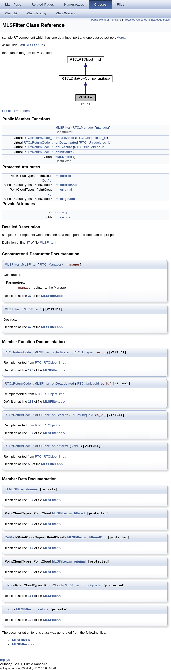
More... (122, 37)
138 (30, 620)
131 (30, 401)
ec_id (103, 138)
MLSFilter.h (33, 45)
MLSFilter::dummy (23, 489)
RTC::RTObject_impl (50, 362)
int (51, 212)
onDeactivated (66, 142)
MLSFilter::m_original (69, 562)
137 (30, 433)
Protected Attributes (135, 19)
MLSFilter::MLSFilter (21, 264)
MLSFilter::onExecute (51, 415)
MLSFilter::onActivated (52, 352)
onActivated (64, 138)
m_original (63, 189)
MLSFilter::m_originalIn (83, 585)
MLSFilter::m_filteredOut (86, 537)
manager (102, 127)
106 (30, 572)
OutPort (47, 180)
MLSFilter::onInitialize (51, 446)
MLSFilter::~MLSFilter (22, 309)
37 (28, 242)
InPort (49, 194)
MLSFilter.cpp (52, 296)
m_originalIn (65, 199)
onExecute (63, 147)
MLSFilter (62, 127)
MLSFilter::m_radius (32, 609)
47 (29, 327)
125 (30, 370)
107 (30, 524)
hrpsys (5, 660)
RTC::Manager (83, 127)
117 (30, 548)
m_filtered (63, 176)
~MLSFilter (63, 157)
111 (30, 596)
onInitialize (63, 152)
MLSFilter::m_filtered (68, 513)
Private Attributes (159, 19)
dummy (61, 212)
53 (29, 464)
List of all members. (16, 111)
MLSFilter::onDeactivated (54, 383)
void (75, 446)
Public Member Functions (106, 19)
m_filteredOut (66, 185)
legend (85, 103)
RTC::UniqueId (87, 138)
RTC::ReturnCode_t (38, 138)
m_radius (62, 217)
